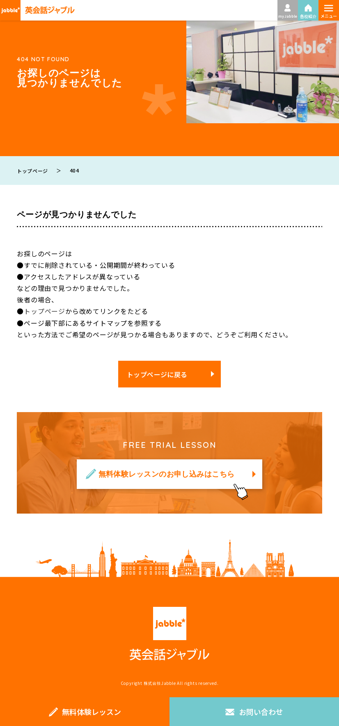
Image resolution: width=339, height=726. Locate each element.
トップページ (44, 311)
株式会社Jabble (160, 683)
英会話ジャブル (169, 633)
